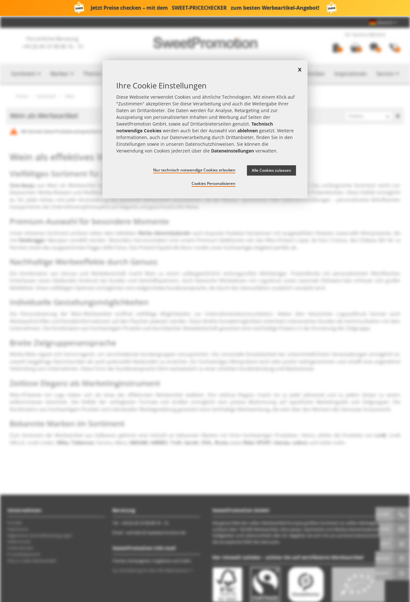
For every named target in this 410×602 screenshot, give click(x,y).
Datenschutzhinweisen (209, 144)
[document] (205, 129)
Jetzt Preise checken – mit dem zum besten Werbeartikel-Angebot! (205, 8)
